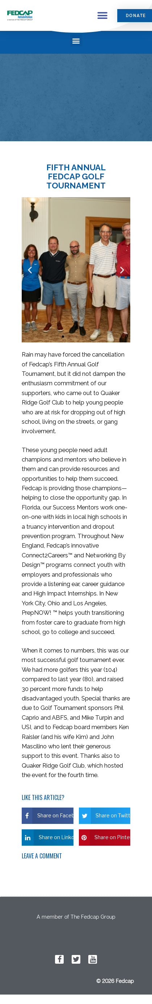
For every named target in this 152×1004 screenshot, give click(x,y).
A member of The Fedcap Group (76, 916)
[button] (102, 15)
